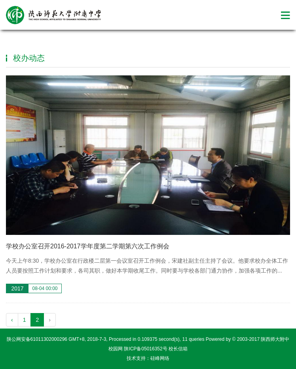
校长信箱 (178, 349)
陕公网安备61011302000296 (37, 339)
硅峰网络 (159, 358)
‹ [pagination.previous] (12, 320)
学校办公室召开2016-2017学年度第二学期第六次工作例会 (87, 246)
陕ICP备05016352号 (145, 349)
